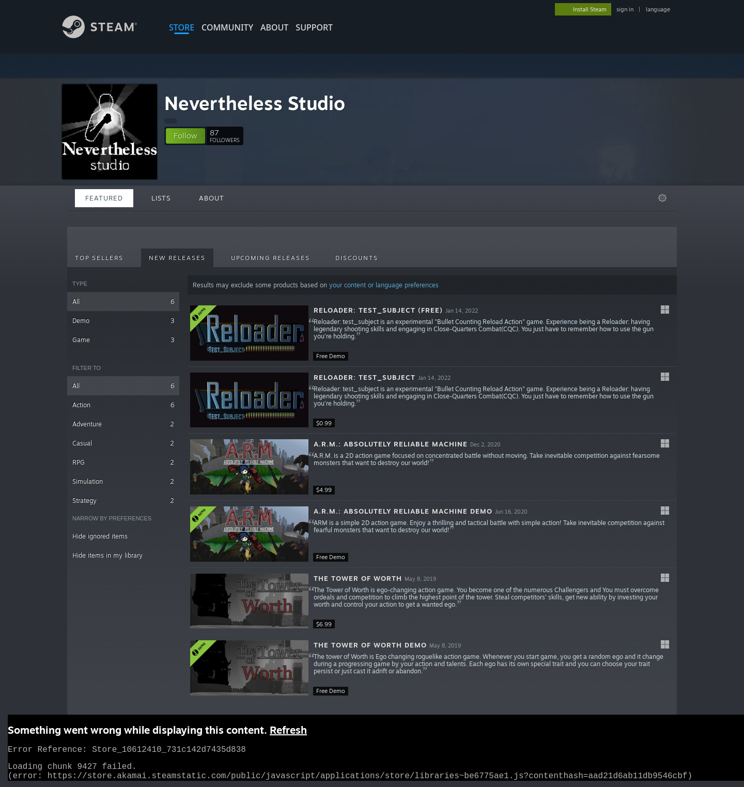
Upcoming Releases (270, 257)
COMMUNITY (227, 27)
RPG (123, 462)
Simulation (123, 481)
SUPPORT (314, 27)
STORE (181, 27)
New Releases (177, 257)
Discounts (356, 257)
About (274, 27)
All (123, 301)
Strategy (123, 500)
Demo (123, 320)
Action (123, 404)
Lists (161, 198)
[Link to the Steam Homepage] (107, 35)
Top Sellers (99, 257)
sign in (624, 9)
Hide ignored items (100, 536)
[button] (185, 136)
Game (123, 339)
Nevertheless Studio (254, 103)
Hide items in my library (107, 555)
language (658, 9)
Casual (123, 443)
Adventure (123, 424)
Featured (104, 198)
